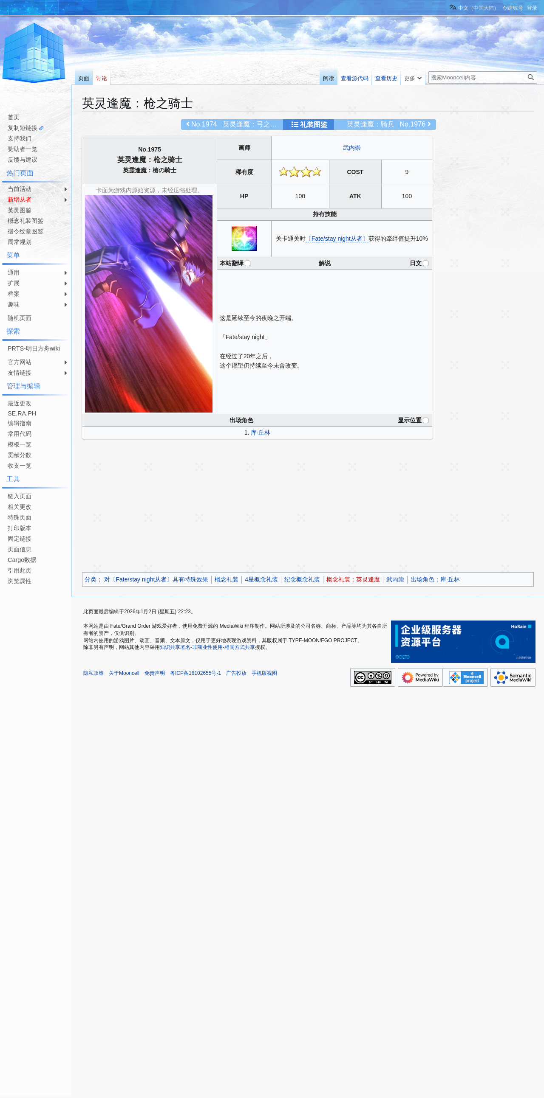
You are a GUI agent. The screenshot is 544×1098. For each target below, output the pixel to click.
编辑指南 (19, 423)
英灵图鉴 (19, 210)
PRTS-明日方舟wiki (34, 348)
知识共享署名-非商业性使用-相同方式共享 (207, 647)
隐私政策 (93, 673)
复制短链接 (22, 127)
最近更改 (19, 403)
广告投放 (236, 673)
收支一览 (19, 465)
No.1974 (204, 124)
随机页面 (19, 318)
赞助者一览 (22, 149)
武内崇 (352, 147)
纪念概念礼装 (302, 579)
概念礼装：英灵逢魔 (353, 579)
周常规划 (19, 242)
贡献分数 (19, 455)
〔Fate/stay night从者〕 (337, 238)
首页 (14, 117)
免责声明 (154, 673)
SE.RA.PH (22, 413)
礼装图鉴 (313, 124)
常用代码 (19, 433)
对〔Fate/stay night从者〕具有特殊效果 (156, 579)
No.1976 (413, 124)
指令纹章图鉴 (25, 231)
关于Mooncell (124, 673)
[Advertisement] (308, 506)
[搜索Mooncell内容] (482, 77)
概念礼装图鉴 (25, 220)
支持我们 (19, 138)
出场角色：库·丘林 (435, 579)
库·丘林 (260, 432)
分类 (90, 579)
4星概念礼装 (261, 579)
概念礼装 (226, 579)
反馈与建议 (22, 159)
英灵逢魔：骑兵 (370, 124)
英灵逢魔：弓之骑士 (253, 124)
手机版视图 (264, 673)
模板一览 (19, 444)
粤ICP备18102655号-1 (195, 673)
